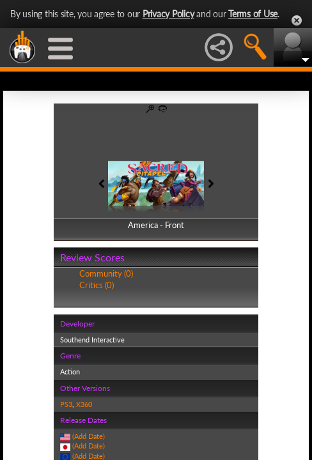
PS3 (66, 404)
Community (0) (106, 273)
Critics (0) (96, 285)
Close (297, 20)
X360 (84, 404)
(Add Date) (88, 436)
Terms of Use (252, 13)
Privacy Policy (168, 13)
